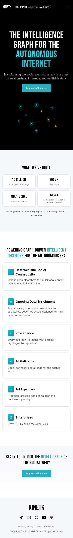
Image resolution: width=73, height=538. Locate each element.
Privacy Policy (25, 526)
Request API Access (36, 88)
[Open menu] (67, 7)
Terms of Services (45, 526)
